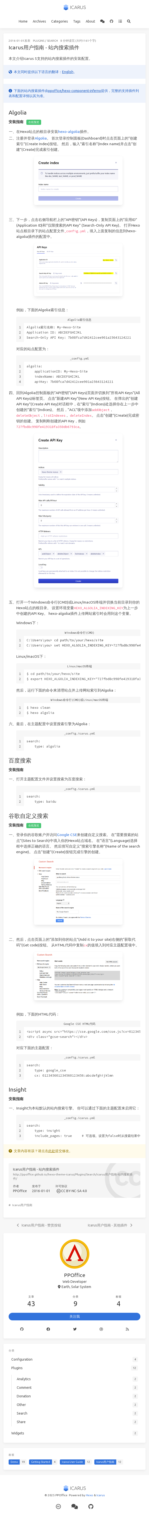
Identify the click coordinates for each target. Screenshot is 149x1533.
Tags (77, 21)
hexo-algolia (69, 131)
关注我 (74, 1316)
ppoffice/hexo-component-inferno (74, 91)
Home (23, 21)
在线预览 (33, 122)
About (90, 21)
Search (52, 40)
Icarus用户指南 (22, 1205)
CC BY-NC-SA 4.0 (74, 1191)
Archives (39, 21)
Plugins (38, 40)
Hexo (89, 1495)
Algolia (41, 138)
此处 (51, 1151)
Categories (59, 21)
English (67, 72)
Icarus (101, 1495)
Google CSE (67, 835)
